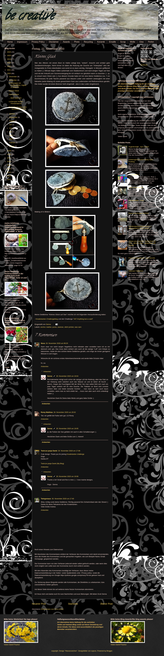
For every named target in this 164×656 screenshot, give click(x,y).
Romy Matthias (47, 412)
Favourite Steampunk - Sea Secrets (141, 258)
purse (54, 327)
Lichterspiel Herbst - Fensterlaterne (16, 102)
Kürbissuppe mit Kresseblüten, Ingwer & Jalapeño (17, 85)
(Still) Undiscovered (135, 187)
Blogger (109, 651)
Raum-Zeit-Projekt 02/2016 (138, 213)
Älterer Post (106, 604)
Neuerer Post (39, 604)
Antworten (44, 366)
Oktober (12, 114)
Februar (12, 143)
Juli (10, 125)
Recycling (88, 42)
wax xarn (78, 327)
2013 (9, 172)
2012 (9, 176)
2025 (9, 55)
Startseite (73, 604)
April (11, 135)
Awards (66, 42)
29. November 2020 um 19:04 (67, 376)
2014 (9, 169)
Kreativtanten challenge (75, 454)
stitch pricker (69, 327)
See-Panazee (14, 94)
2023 (9, 63)
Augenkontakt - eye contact (138, 147)
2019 (9, 151)
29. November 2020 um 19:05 (67, 428)
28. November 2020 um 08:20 (57, 343)
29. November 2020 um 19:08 (67, 476)
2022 (9, 66)
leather (49, 327)
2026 (9, 52)
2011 (9, 179)
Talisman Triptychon (135, 271)
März (11, 139)
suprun (93, 651)
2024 (9, 59)
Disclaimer (54, 42)
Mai (10, 132)
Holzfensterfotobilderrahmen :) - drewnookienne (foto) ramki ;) (140, 227)
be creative (29, 17)
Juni (11, 128)
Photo (77, 42)
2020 (9, 73)
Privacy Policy (38, 42)
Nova (43, 343)
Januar (12, 146)
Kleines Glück (14, 91)
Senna (48, 324)
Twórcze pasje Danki (49, 451)
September (13, 117)
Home (10, 42)
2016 (9, 162)
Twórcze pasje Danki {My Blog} (52, 463)
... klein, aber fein (15, 98)
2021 (9, 70)
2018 (9, 154)
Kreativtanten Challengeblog (47, 319)
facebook (144, 65)
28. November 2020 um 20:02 (65, 412)
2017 (9, 158)
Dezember (13, 77)
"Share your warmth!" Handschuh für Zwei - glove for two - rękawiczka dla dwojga (142, 243)
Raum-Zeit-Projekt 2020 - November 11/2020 (18, 108)
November (13, 80)
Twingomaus (46, 499)
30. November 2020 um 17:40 (63, 499)
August (12, 121)
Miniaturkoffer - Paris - (136, 200)
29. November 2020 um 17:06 (69, 451)
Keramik (101, 42)
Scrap (123, 42)
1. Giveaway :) (133, 175)
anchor (43, 327)
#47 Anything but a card (83, 319)
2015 (9, 165)
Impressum (22, 42)
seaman (61, 327)
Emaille (112, 42)
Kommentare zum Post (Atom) (52, 609)
